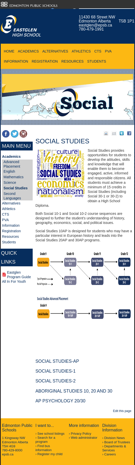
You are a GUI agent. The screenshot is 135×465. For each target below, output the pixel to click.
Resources (72, 61)
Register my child (50, 454)
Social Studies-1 (55, 371)
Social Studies (16, 188)
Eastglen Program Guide (19, 274)
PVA (108, 51)
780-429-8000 (12, 450)
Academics (28, 51)
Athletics (81, 51)
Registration (45, 61)
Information (16, 61)
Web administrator (84, 438)
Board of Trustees (117, 442)
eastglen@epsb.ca (95, 25)
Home (9, 51)
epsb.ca (8, 454)
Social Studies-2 (55, 380)
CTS (97, 51)
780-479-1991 (91, 29)
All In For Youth (14, 281)
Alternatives (55, 51)
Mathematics (13, 177)
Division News (114, 438)
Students (96, 61)
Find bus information (43, 448)
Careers (110, 454)
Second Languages (12, 196)
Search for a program (45, 440)
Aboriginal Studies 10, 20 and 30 (73, 391)
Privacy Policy (81, 433)
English (9, 171)
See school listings (51, 433)
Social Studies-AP (57, 361)
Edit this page (123, 411)
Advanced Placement (12, 164)
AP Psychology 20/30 (60, 400)
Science (10, 182)
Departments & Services (114, 448)
